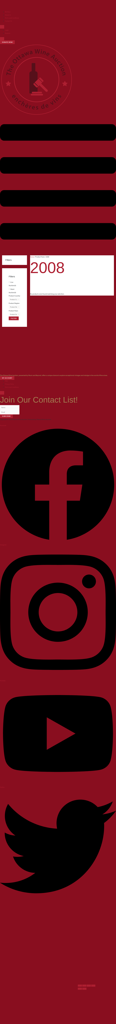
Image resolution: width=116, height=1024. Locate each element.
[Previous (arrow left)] (80, 989)
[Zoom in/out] (80, 986)
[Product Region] (14, 307)
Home (32, 257)
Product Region (14, 303)
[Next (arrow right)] (84, 989)
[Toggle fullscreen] (84, 986)
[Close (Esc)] (93, 986)
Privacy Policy (10, 384)
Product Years (13, 311)
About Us (8, 15)
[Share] (89, 986)
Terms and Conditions (12, 18)
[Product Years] (14, 315)
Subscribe (6, 417)
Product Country (14, 296)
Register (8, 33)
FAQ (6, 381)
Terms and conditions (12, 387)
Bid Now (8, 12)
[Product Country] (14, 299)
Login (7, 30)
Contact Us (8, 21)
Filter (14, 319)
